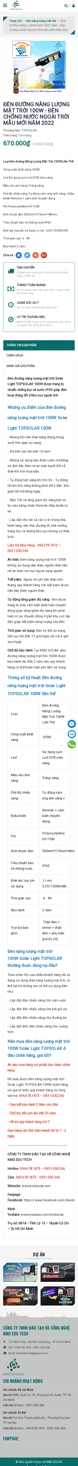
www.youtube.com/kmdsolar (42, 1215)
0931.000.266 (41, 1347)
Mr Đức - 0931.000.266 (29, 1405)
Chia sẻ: (8, 255)
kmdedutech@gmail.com (32, 1353)
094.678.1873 (23, 1347)
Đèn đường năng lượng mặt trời (30, 378)
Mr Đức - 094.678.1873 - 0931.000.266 (40, 1428)
